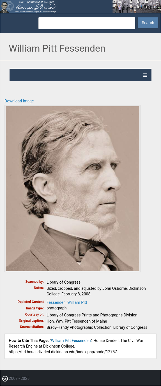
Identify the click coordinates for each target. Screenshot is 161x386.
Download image (19, 101)
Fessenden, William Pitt (67, 302)
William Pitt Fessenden (71, 340)
